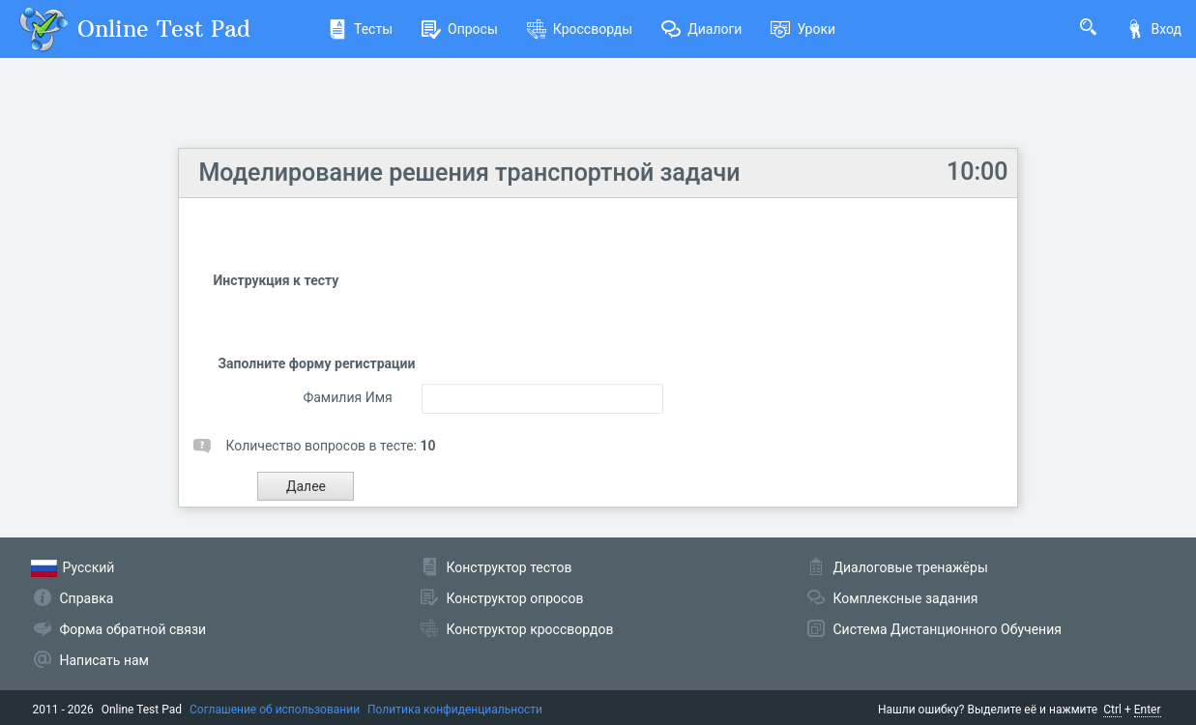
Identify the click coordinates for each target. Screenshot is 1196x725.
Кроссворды (579, 29)
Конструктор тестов (509, 567)
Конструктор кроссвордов (530, 629)
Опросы (460, 29)
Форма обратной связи (133, 629)
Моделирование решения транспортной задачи (469, 173)
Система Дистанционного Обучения (947, 629)
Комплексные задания (905, 598)
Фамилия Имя (347, 397)
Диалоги (701, 29)
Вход (1153, 29)
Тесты (360, 29)
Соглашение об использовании (275, 709)
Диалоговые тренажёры (910, 567)
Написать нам (104, 660)
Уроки (803, 29)
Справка (87, 598)
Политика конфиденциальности (454, 709)
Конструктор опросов (515, 598)
